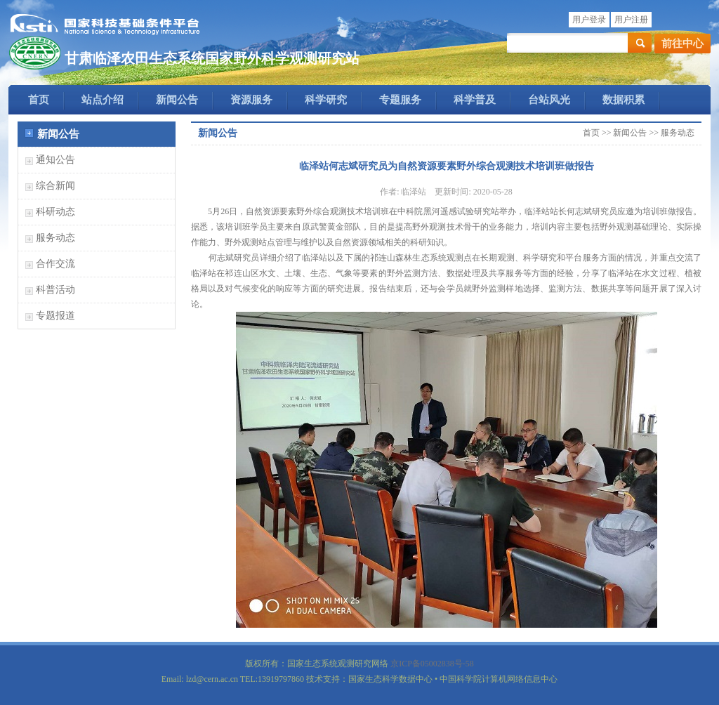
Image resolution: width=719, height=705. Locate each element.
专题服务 (400, 99)
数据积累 (623, 99)
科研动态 (55, 211)
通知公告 (55, 159)
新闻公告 (177, 99)
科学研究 (326, 99)
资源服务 (251, 99)
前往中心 (682, 43)
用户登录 (589, 20)
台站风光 (549, 99)
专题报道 (55, 315)
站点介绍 (102, 99)
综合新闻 (55, 185)
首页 (38, 99)
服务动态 (55, 237)
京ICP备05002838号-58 (432, 663)
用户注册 (631, 20)
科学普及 (475, 99)
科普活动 (55, 289)
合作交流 (55, 263)
